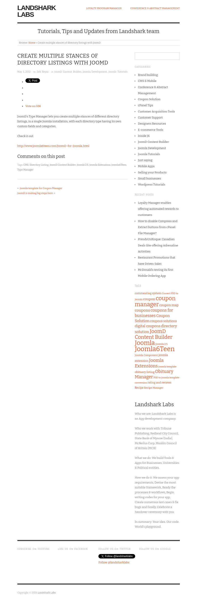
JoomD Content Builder (67, 71)
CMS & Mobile (147, 81)
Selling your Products (152, 172)
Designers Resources (152, 123)
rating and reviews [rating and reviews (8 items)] (160, 382)
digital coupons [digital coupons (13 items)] (147, 326)
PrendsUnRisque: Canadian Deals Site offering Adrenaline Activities (158, 245)
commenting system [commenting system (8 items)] (148, 293)
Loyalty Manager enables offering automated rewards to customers (158, 209)
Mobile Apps (146, 166)
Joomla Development (95, 71)
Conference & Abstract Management (155, 8)
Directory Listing (39, 164)
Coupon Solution (149, 99)
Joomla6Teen (118, 164)
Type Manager (25, 169)
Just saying (145, 160)
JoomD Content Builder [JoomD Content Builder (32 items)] (153, 334)
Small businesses (149, 178)
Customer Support (150, 117)
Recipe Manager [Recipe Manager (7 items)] (153, 387)
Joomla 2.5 (82, 164)
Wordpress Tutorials (151, 184)
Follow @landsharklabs (113, 562)
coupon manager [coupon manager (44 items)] (155, 301)
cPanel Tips (145, 105)
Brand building (148, 75)
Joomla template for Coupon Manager (41, 188)
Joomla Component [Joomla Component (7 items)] (146, 355)
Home (31, 42)
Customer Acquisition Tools (156, 111)
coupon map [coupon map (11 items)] (168, 305)
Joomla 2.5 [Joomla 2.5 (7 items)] (161, 344)
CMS (26, 164)
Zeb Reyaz (43, 71)
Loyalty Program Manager (104, 8)
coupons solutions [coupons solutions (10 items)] (163, 321)
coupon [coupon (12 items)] (149, 299)
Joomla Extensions (99, 164)
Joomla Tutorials (117, 71)
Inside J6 (143, 135)
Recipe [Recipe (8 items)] (139, 387)
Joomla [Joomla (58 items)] (145, 342)
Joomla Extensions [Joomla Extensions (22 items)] (149, 363)
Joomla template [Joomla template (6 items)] (167, 366)
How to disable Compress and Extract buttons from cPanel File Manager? (157, 227)
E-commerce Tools (150, 129)
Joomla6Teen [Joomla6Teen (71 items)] (155, 349)
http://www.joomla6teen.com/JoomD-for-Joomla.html (53, 146)
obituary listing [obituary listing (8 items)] (145, 372)
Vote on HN (33, 106)
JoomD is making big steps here (35, 193)
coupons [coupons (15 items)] (142, 310)
